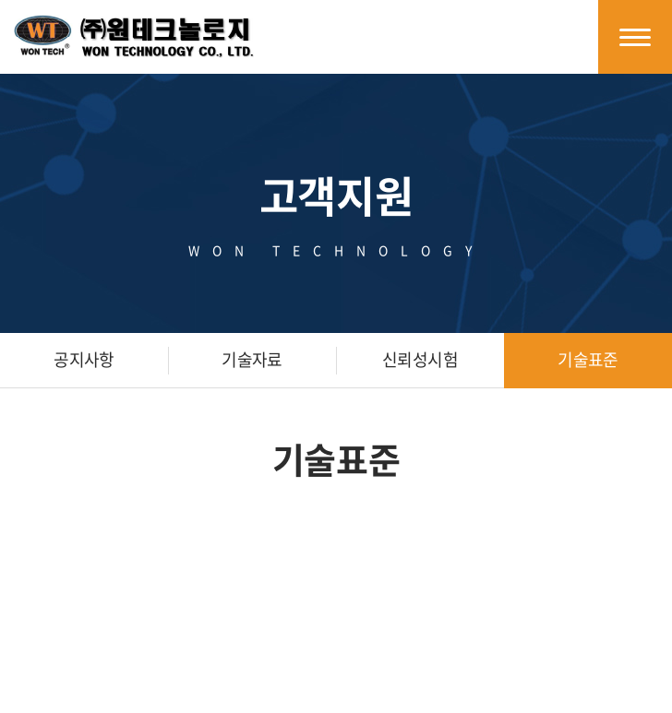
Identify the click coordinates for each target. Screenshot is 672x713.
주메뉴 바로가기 (0, 0)
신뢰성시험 (420, 359)
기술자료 (252, 359)
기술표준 (588, 359)
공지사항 (84, 359)
